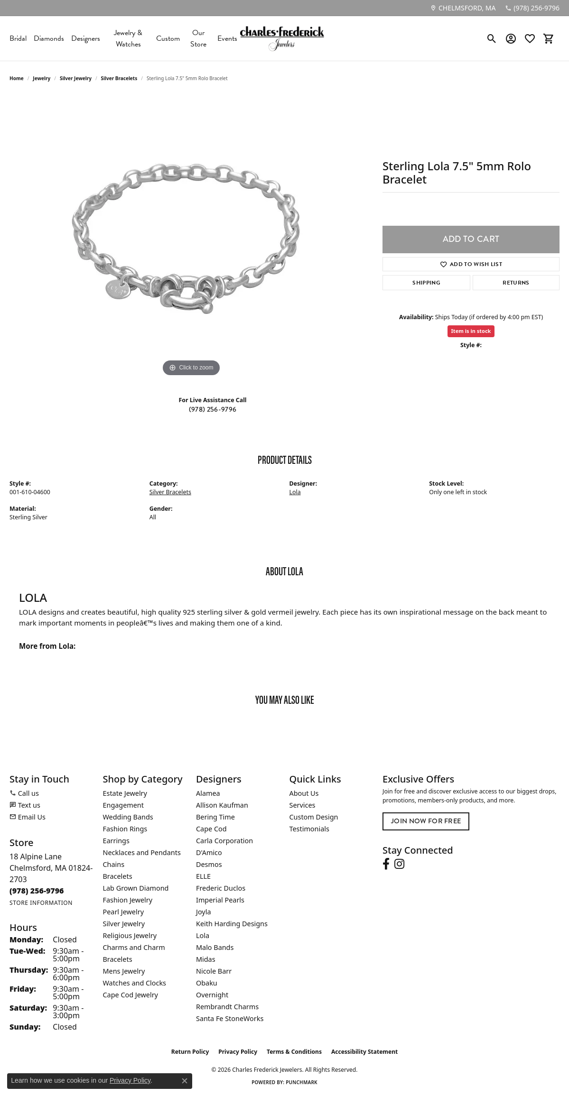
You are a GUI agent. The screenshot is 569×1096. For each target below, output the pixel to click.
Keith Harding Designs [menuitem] (232, 923)
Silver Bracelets (119, 78)
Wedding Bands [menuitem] (128, 816)
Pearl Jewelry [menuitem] (123, 911)
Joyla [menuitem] (203, 911)
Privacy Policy (237, 1052)
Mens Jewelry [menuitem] (124, 971)
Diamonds (49, 38)
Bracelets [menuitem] (117, 876)
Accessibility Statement (364, 1052)
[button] (492, 38)
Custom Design (313, 816)
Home (16, 78)
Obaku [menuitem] (206, 982)
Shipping (426, 282)
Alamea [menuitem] (208, 793)
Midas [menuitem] (205, 959)
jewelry (41, 78)
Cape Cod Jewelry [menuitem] (130, 994)
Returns (516, 282)
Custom (168, 38)
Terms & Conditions (294, 1052)
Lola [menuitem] (202, 935)
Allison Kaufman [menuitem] (222, 805)
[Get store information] (41, 903)
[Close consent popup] (184, 1081)
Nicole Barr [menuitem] (214, 971)
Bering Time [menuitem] (215, 816)
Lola (295, 492)
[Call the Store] (36, 890)
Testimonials (309, 828)
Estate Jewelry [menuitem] (125, 793)
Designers (85, 38)
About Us (304, 793)
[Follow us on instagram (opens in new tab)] (399, 864)
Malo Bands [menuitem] (214, 947)
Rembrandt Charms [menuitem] (227, 1006)
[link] (462, 8)
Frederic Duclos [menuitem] (220, 888)
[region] (191, 236)
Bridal (18, 38)
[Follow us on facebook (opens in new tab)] (386, 864)
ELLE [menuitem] (203, 876)
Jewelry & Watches (128, 38)
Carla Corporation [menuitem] (224, 840)
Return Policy (190, 1052)
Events (227, 38)
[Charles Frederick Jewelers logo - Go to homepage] (281, 38)
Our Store (198, 38)
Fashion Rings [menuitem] (125, 828)
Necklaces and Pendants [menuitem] (142, 852)
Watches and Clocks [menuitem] (134, 982)
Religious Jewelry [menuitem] (130, 935)
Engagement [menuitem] (123, 805)
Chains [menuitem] (114, 864)
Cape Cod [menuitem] (211, 828)
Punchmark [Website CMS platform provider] (301, 1082)
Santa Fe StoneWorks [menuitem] (229, 1018)
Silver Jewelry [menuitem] (124, 923)
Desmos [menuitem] (209, 864)
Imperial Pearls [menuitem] (220, 899)
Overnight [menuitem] (212, 994)
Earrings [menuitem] (116, 840)
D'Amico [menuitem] (209, 852)
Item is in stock (471, 330)
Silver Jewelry (76, 78)
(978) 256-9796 (212, 409)
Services (302, 805)
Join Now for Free (426, 821)
